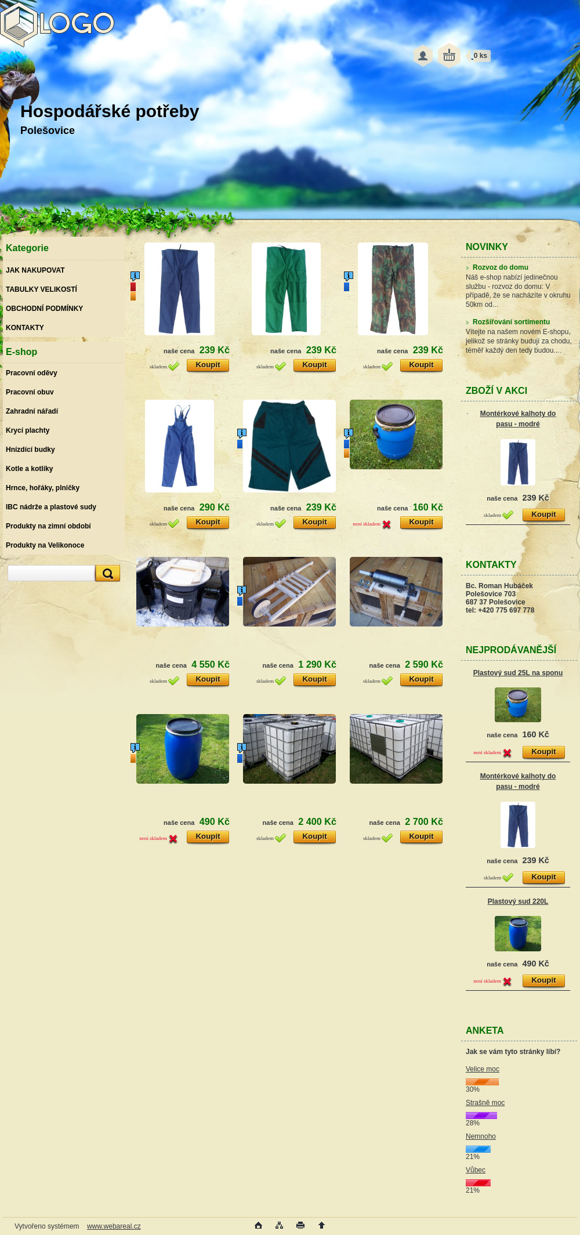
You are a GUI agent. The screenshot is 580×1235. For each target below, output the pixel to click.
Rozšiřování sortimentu (508, 322)
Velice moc (482, 1069)
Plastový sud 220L (518, 901)
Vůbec (475, 1170)
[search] (106, 573)
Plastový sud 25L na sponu (518, 673)
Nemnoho (481, 1136)
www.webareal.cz (114, 1226)
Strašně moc (485, 1102)
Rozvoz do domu (497, 267)
